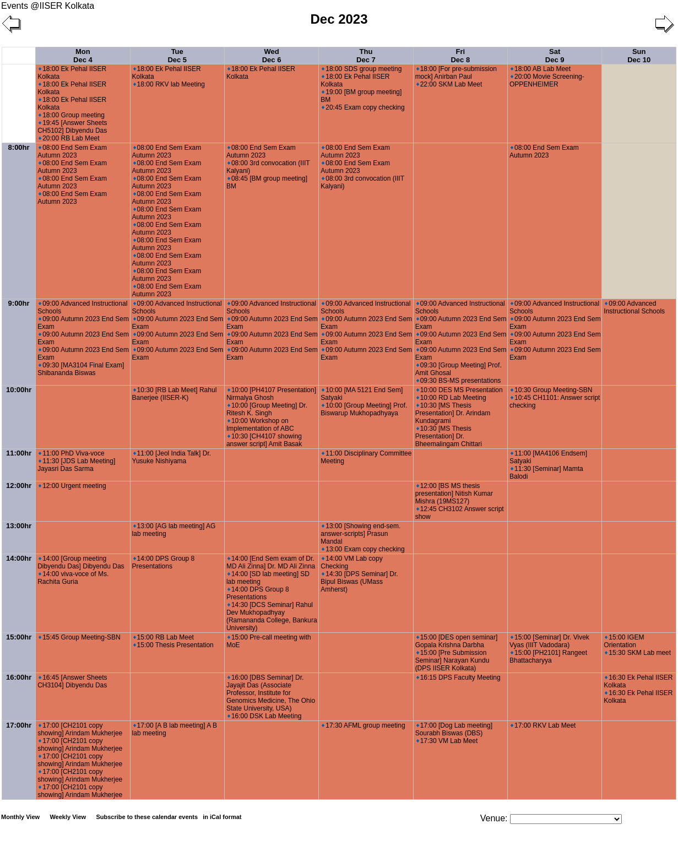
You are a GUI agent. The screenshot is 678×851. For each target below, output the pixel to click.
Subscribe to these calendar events (169, 817)
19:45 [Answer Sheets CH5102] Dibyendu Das (72, 126)
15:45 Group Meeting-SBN (79, 637)
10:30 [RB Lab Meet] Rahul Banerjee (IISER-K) (174, 394)
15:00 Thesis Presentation (173, 645)
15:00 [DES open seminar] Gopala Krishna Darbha (456, 641)
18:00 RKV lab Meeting (169, 84)
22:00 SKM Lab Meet (449, 84)
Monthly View (20, 817)
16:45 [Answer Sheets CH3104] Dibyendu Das (72, 681)
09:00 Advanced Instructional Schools (634, 307)
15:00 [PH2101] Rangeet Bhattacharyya (548, 656)
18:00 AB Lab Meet (541, 69)
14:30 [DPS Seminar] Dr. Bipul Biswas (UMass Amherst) (359, 581)
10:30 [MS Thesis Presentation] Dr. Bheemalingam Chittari (448, 436)
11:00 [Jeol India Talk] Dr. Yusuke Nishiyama (171, 457)
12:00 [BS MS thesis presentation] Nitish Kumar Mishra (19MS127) (454, 493)
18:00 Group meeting (72, 115)
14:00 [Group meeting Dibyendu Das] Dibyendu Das (80, 562)
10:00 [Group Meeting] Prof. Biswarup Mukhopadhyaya (364, 409)
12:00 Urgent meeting (72, 486)
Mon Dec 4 (83, 55)
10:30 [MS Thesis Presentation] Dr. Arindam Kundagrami (453, 413)
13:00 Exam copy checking (363, 549)
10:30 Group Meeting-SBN (551, 390)
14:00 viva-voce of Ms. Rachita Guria (73, 578)
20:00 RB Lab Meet (69, 138)
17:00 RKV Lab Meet (543, 725)
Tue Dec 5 (177, 55)
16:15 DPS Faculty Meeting (458, 677)
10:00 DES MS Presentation (459, 390)
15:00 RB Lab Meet (163, 637)
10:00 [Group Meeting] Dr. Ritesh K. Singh (266, 409)
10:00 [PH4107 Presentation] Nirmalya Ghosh (271, 394)
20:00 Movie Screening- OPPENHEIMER (546, 80)
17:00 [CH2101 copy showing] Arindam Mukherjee (79, 729)
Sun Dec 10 (638, 55)
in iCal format (222, 817)
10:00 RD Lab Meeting (451, 398)
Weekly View (68, 817)
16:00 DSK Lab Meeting (264, 716)
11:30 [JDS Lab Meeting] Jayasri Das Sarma (76, 465)
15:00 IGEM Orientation (624, 641)
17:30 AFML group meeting (363, 725)
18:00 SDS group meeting (362, 69)
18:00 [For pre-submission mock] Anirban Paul (456, 72)
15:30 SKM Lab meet (638, 653)
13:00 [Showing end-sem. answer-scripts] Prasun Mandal (360, 533)
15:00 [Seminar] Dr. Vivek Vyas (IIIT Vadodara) (549, 641)
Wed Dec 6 (271, 55)
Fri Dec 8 (460, 55)
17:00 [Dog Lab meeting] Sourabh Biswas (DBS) (453, 729)
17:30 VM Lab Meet (447, 741)
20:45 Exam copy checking (363, 107)
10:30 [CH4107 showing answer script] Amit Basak (264, 440)
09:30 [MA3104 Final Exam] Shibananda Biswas (80, 369)
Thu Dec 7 (366, 55)
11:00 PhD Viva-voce (72, 453)
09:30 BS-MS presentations (458, 380)
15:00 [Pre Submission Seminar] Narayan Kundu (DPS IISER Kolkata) (452, 660)
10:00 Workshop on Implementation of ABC (260, 424)
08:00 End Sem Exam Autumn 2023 (72, 151)
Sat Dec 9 (555, 55)
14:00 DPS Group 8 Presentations (163, 562)
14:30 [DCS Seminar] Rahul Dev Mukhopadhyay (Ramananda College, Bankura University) (271, 616)
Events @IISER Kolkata (47, 5)
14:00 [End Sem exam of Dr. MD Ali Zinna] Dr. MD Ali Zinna (270, 562)
